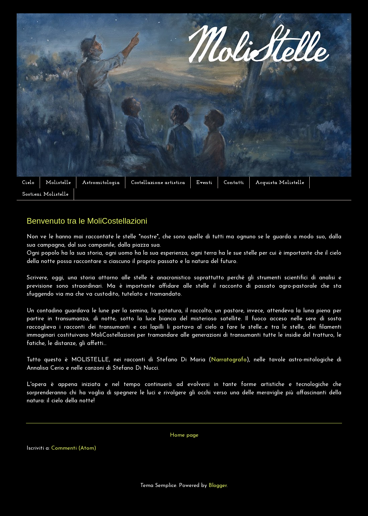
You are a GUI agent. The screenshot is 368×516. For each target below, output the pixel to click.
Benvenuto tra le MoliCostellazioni (87, 220)
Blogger (218, 485)
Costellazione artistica (158, 182)
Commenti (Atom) (73, 448)
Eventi (204, 182)
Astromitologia (101, 182)
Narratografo (229, 360)
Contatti (234, 182)
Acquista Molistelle (279, 182)
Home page (184, 435)
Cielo (28, 182)
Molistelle (58, 182)
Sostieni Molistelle (45, 194)
